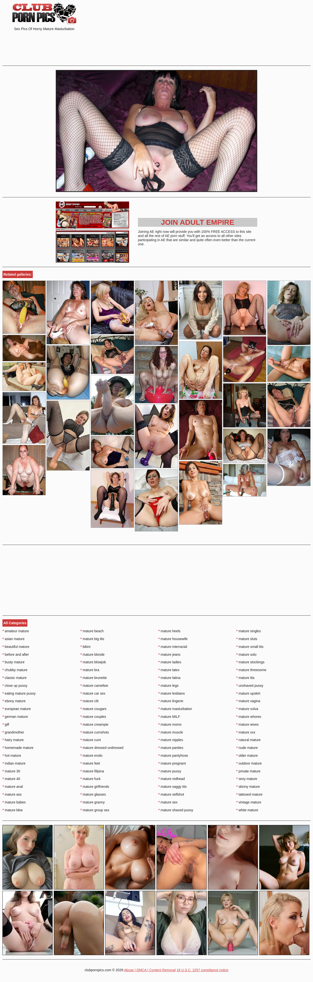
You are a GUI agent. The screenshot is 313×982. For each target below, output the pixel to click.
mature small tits (249, 647)
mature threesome (251, 670)
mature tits (245, 678)
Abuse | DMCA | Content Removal (150, 970)
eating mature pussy (18, 693)
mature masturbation (175, 709)
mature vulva (247, 709)
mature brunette (93, 678)
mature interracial (172, 647)
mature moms (170, 724)
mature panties (170, 748)
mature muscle (170, 732)
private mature (248, 771)
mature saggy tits (172, 787)
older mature (247, 755)
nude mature (247, 748)
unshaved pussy (249, 686)
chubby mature (14, 670)
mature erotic (91, 755)
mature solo (246, 654)
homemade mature (18, 748)
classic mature (14, 678)
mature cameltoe (94, 686)
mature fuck (90, 779)
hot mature (11, 755)
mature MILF (169, 717)
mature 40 (11, 779)
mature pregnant (172, 763)
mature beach (92, 631)
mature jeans (169, 654)
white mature (247, 810)
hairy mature (13, 740)
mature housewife (173, 639)
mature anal (12, 787)
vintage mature (248, 802)
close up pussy (14, 686)
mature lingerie (170, 701)
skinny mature (248, 787)
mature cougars (93, 709)
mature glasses (93, 794)
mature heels (169, 631)
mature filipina (92, 771)
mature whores (248, 717)
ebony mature (14, 701)
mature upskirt (248, 693)
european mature (16, 709)
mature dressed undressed (101, 748)
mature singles (248, 631)
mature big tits (92, 639)
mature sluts (246, 639)
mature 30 (11, 771)
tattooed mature (249, 794)
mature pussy (169, 771)
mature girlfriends (94, 787)
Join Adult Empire (197, 222)
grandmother (13, 732)
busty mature (13, 662)
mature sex (168, 802)
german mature (15, 717)
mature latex (168, 670)
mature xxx (245, 732)
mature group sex (94, 810)
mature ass (12, 794)
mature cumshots (94, 732)
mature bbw (12, 810)
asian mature (13, 639)
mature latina (169, 678)
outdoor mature (249, 763)
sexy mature (246, 779)
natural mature (248, 740)
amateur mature (15, 631)
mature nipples (170, 740)
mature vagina (248, 701)
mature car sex (92, 693)
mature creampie (94, 724)
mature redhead (171, 779)
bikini (85, 647)
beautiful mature (15, 647)
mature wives (247, 724)
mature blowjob (93, 662)
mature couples (93, 717)
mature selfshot (171, 794)
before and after (15, 654)
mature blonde (92, 654)
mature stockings (250, 662)
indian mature (13, 763)
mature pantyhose (173, 755)
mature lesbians (171, 693)
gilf (5, 724)
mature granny (92, 802)
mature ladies (169, 662)
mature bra (89, 670)
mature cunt (90, 740)
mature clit (89, 701)
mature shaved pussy (175, 810)
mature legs (168, 686)
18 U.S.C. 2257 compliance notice (202, 970)
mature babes (14, 802)
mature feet (90, 763)
